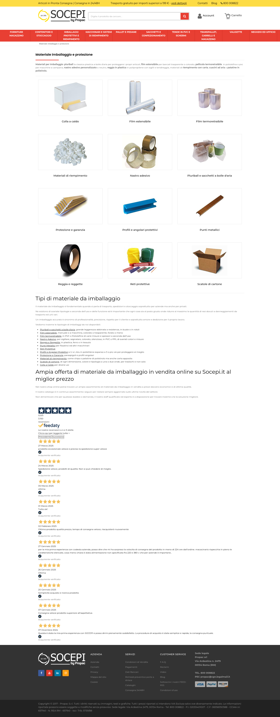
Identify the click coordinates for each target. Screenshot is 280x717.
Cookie (94, 682)
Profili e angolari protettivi (140, 230)
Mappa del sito (98, 677)
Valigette (236, 32)
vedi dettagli (179, 3)
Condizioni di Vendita (136, 662)
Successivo (58, 436)
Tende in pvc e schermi (181, 34)
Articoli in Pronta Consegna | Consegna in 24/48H (69, 3)
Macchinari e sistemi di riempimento (99, 34)
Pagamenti (131, 667)
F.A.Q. (163, 662)
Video (163, 672)
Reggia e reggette (70, 284)
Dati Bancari (132, 672)
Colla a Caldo (47, 364)
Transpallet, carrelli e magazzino (208, 35)
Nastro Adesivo (48, 339)
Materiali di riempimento (70, 175)
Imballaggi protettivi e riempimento (71, 35)
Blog (162, 677)
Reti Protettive (47, 348)
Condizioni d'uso (169, 690)
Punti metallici (210, 230)
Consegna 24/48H (134, 690)
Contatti (95, 667)
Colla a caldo (70, 121)
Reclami (164, 667)
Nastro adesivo (140, 175)
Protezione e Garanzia (51, 355)
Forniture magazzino (16, 34)
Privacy (94, 672)
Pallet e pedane (126, 32)
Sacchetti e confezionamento (154, 34)
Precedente (45, 436)
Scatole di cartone (210, 284)
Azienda (95, 662)
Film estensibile (140, 121)
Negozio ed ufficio (263, 32)
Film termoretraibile (209, 121)
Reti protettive (140, 284)
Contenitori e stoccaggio (44, 34)
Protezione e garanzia (70, 230)
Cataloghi (130, 685)
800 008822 (229, 3)
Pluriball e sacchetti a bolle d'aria (209, 175)
